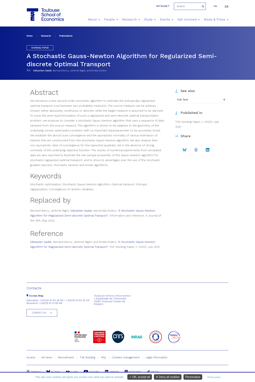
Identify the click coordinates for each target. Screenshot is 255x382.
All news (46, 357)
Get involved (188, 19)
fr (215, 6)
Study (150, 19)
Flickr (72, 371)
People (111, 19)
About (94, 19)
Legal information (157, 357)
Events (166, 19)
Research (131, 19)
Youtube (91, 371)
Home (30, 36)
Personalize (192, 376)
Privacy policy (214, 377)
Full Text (182, 99)
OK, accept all (139, 376)
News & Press (216, 19)
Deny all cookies (168, 376)
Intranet (163, 6)
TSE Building (87, 357)
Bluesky (53, 371)
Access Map (35, 295)
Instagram (133, 371)
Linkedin (112, 371)
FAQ (103, 357)
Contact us (39, 312)
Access (31, 357)
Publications (65, 36)
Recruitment (66, 357)
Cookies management (126, 357)
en (226, 6)
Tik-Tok (153, 371)
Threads (33, 371)
